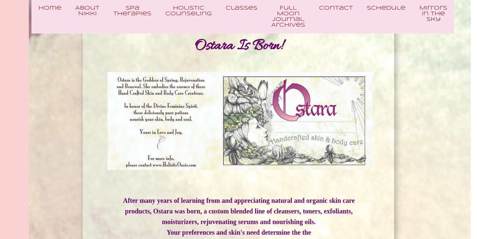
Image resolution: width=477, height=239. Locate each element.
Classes (241, 8)
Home (49, 8)
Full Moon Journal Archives (288, 16)
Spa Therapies (132, 11)
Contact (336, 8)
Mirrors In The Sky (433, 13)
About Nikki (87, 11)
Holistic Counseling (188, 11)
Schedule (386, 8)
